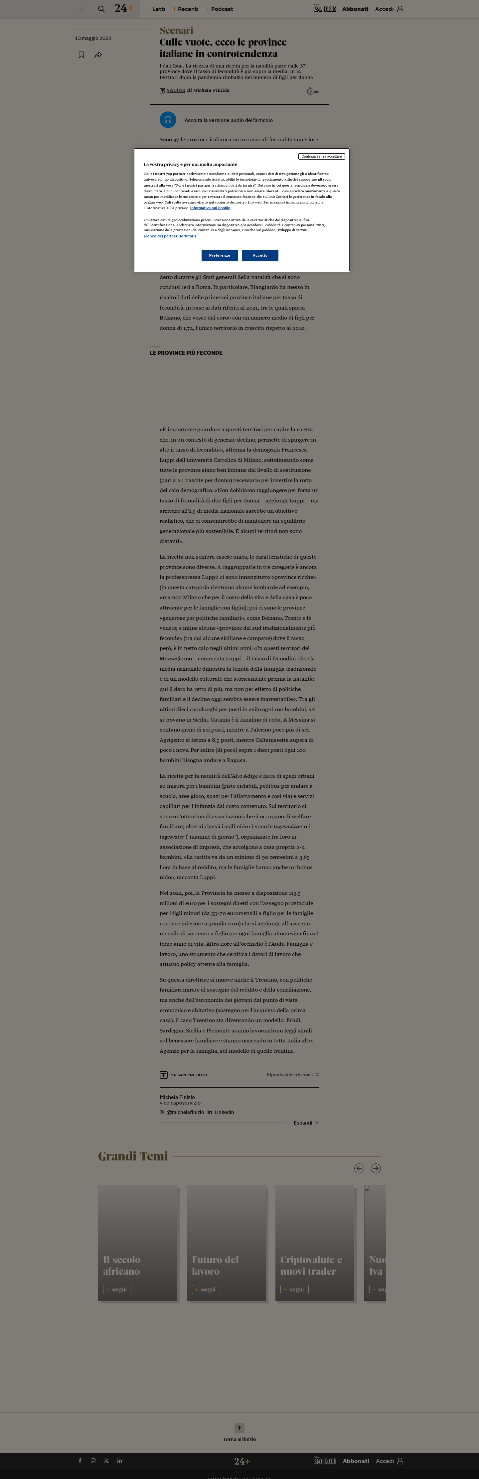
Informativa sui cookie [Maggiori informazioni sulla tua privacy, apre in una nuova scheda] (210, 208)
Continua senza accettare (321, 156)
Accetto (260, 255)
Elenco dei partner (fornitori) (170, 236)
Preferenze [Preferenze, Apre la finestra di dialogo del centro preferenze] (220, 255)
